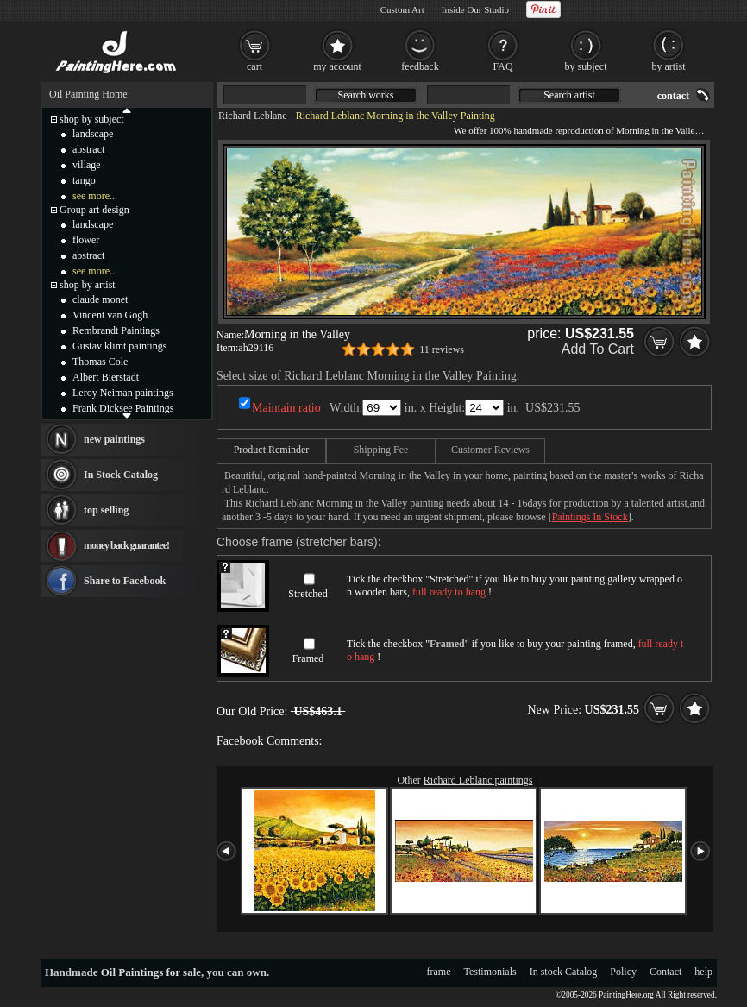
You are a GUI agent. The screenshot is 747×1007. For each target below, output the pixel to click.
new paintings (114, 439)
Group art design (94, 210)
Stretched (307, 594)
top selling (106, 510)
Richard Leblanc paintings (478, 780)
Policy (623, 972)
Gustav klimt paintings (119, 346)
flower (85, 240)
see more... (94, 196)
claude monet (100, 299)
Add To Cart (598, 349)
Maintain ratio (286, 407)
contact (673, 96)
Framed (308, 658)
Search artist (569, 95)
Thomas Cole (100, 362)
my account (337, 66)
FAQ (502, 66)
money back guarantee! (126, 545)
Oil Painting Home (88, 94)
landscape (92, 134)
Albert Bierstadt (105, 377)
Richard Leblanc (252, 116)
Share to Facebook (125, 581)
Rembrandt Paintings (116, 330)
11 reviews (441, 349)
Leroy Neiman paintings (122, 393)
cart (254, 66)
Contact (665, 972)
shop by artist (88, 285)
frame (439, 972)
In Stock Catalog (121, 475)
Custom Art (402, 9)
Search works (366, 95)
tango (84, 180)
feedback (419, 66)
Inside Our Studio (475, 9)
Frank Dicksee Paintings (122, 408)
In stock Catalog (564, 972)
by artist (669, 66)
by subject (586, 66)
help (703, 972)
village (86, 165)
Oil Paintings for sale (151, 972)
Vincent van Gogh (110, 315)
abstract (88, 149)
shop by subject (92, 119)
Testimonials (490, 972)
